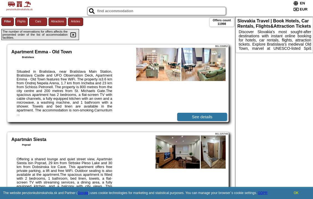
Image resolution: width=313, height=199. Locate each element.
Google (83, 193)
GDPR (263, 193)
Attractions (57, 21)
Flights (21, 21)
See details (202, 116)
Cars (38, 21)
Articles (75, 21)
